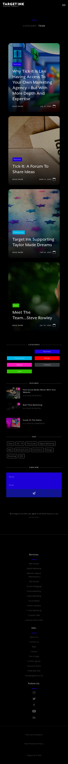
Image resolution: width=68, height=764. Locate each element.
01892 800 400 (34, 671)
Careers (34, 651)
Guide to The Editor (32, 420)
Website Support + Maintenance (34, 575)
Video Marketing (34, 596)
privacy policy (34, 517)
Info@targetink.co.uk (34, 676)
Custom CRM (34, 615)
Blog (34, 647)
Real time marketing (32, 405)
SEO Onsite (34, 582)
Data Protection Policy (34, 744)
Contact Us (34, 642)
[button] (64, 5)
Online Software (34, 606)
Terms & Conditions (34, 735)
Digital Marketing (34, 568)
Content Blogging (34, 586)
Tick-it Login (34, 656)
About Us (34, 637)
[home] (12, 5)
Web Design (34, 564)
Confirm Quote (34, 661)
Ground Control (34, 666)
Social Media (34, 601)
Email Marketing (34, 591)
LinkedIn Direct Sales (34, 620)
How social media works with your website (39, 391)
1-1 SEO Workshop (34, 610)
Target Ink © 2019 (34, 755)
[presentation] (27, 502)
